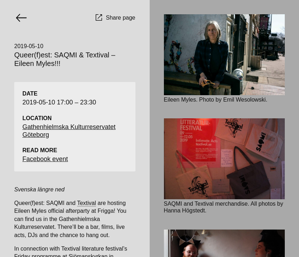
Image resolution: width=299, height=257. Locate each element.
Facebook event (45, 159)
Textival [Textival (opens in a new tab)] (86, 203)
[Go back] (21, 18)
